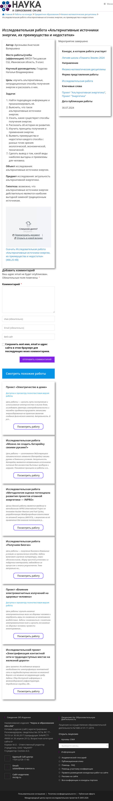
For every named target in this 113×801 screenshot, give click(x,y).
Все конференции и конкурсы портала (80, 780)
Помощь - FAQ (68, 765)
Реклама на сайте (70, 776)
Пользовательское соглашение (31, 794)
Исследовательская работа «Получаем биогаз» (23, 543)
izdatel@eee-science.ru (24, 768)
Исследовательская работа (77, 81)
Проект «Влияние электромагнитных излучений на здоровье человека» (27, 593)
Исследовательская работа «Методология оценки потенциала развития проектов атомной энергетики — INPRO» (28, 494)
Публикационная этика (72, 761)
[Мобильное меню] (108, 4)
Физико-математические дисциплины (79, 14)
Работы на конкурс (23, 14)
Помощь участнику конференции (77, 768)
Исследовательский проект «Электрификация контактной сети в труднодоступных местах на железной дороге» (28, 655)
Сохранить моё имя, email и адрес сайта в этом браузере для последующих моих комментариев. (27, 348)
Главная (7, 14)
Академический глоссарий (74, 757)
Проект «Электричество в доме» (26, 387)
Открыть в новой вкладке (28, 238)
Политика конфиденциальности (62, 794)
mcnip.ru (17, 777)
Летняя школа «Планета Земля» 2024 (83, 57)
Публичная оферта (87, 794)
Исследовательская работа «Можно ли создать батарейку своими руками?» (25, 444)
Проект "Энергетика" (74, 96)
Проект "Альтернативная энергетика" (83, 92)
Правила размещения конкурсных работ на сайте (85, 772)
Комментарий (12, 284)
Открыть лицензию (68, 734)
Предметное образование (47, 14)
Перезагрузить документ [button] (26, 235)
